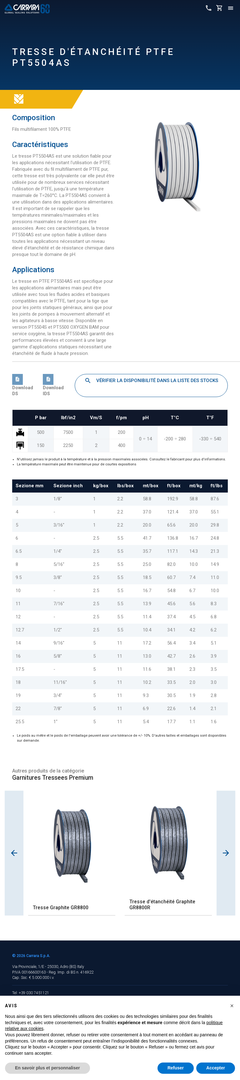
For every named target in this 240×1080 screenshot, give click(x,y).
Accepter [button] (215, 1067)
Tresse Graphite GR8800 (60, 908)
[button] (232, 1006)
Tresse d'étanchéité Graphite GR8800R (162, 905)
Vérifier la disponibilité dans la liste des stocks (151, 381)
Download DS (22, 386)
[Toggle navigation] (230, 8)
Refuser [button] (176, 1067)
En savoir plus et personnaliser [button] (47, 1067)
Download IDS (53, 386)
